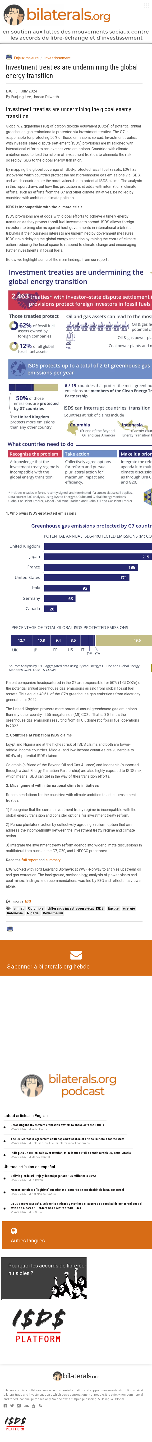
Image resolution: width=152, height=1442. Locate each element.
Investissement (57, 58)
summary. (53, 860)
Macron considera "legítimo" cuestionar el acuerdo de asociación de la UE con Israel (67, 1190)
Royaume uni (53, 913)
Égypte (113, 908)
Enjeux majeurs (26, 58)
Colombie (36, 908)
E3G (28, 901)
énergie (129, 908)
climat (19, 908)
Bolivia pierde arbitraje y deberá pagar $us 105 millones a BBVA (53, 1176)
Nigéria (33, 913)
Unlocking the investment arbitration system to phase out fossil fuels (57, 1125)
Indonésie (15, 913)
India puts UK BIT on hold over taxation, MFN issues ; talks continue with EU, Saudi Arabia (71, 1153)
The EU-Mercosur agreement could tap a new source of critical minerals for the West (67, 1139)
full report (30, 860)
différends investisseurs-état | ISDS (76, 908)
